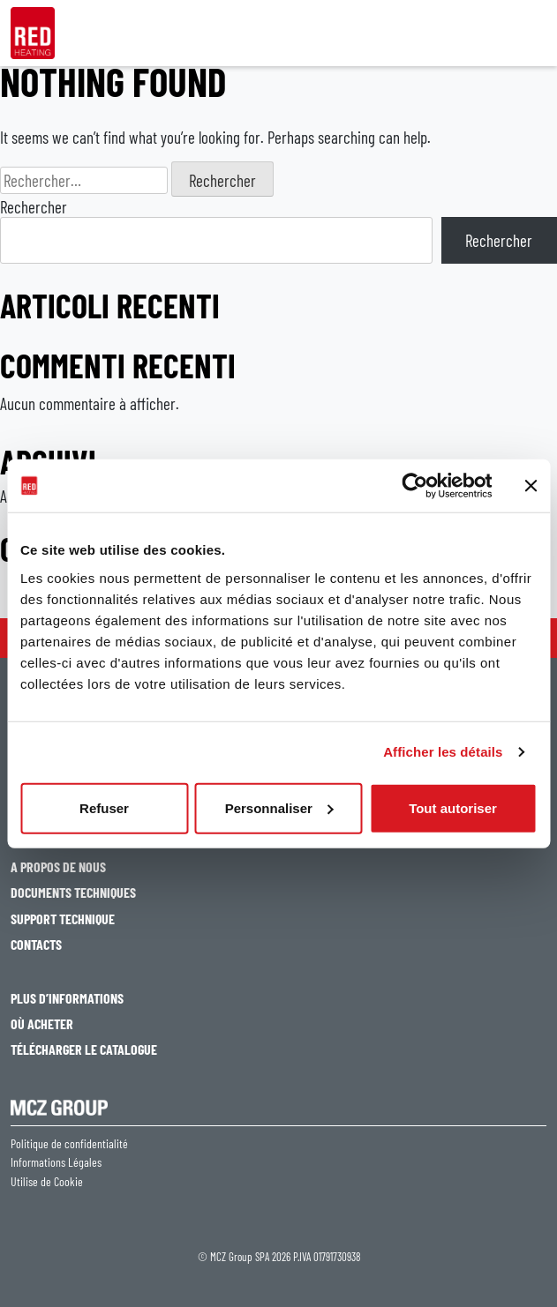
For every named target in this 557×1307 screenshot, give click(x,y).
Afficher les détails (442, 751)
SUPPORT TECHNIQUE (63, 918)
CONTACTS (36, 944)
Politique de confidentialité (69, 1144)
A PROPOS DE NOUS (58, 866)
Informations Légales (56, 1162)
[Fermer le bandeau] (530, 486)
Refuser (104, 807)
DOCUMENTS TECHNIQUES (73, 892)
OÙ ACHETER (42, 1023)
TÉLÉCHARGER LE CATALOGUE (84, 1049)
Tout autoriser (453, 807)
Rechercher (33, 207)
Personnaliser (279, 807)
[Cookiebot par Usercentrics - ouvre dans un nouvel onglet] (414, 486)
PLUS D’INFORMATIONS (67, 998)
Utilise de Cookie (47, 1182)
